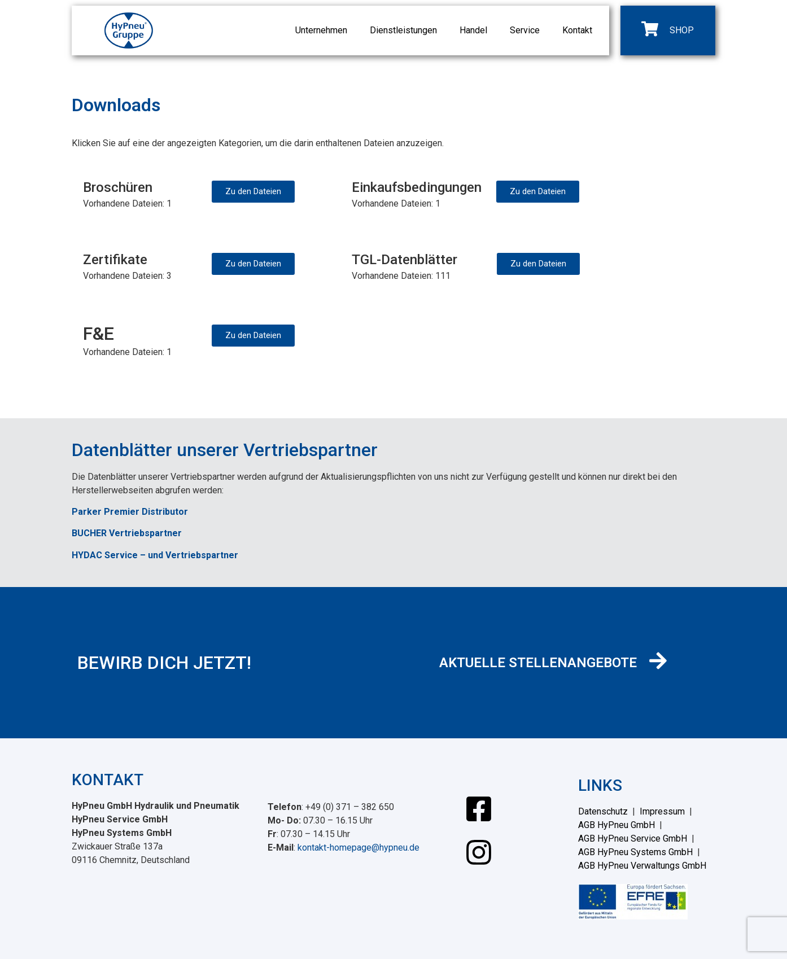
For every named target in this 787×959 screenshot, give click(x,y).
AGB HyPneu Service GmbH (632, 838)
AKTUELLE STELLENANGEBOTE (538, 663)
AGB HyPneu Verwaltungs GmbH (642, 865)
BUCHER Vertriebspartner (127, 533)
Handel (473, 30)
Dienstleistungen (403, 30)
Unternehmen (321, 30)
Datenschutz (603, 811)
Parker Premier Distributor (130, 511)
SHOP (682, 30)
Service (525, 30)
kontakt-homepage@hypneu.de (358, 847)
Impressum (662, 811)
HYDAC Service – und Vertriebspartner (155, 555)
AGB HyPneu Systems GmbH (635, 852)
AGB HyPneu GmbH (616, 825)
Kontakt (577, 30)
